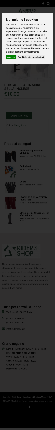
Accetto (11, 57)
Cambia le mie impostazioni (31, 57)
